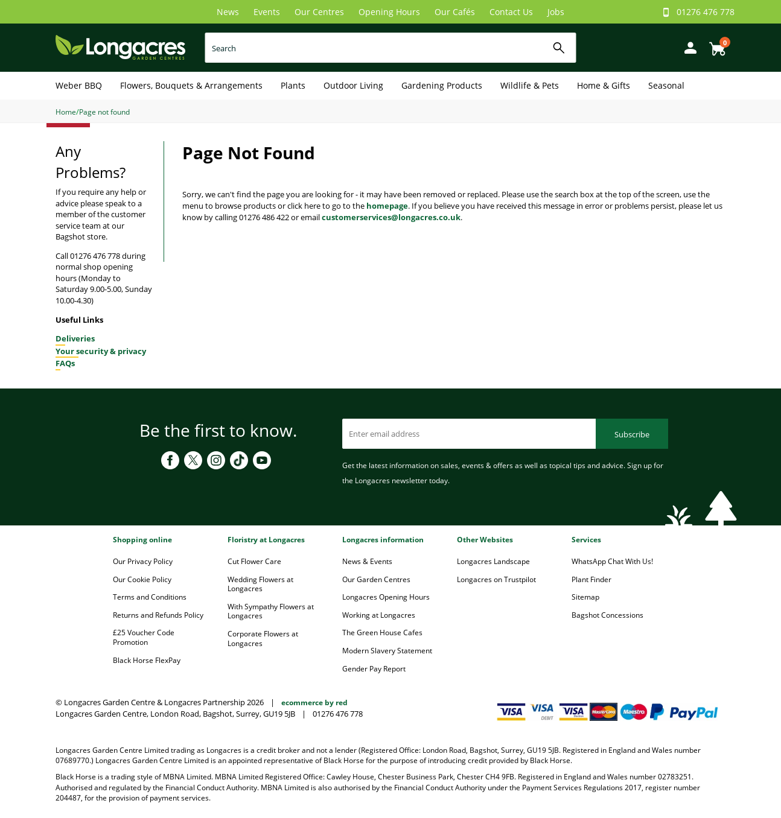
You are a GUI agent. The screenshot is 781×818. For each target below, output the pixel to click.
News (228, 11)
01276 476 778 (706, 11)
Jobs (555, 11)
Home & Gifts (603, 85)
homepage (387, 205)
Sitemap (585, 597)
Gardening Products (441, 85)
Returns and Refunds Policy (158, 615)
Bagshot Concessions (607, 615)
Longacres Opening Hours (386, 597)
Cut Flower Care (254, 561)
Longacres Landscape (493, 561)
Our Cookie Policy (142, 579)
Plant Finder (591, 579)
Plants (293, 85)
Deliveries (75, 338)
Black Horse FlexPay (146, 660)
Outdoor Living (353, 85)
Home (66, 112)
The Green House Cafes (382, 632)
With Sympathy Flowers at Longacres (271, 611)
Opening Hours (389, 11)
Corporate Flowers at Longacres (263, 638)
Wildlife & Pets (529, 85)
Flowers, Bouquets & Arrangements (191, 85)
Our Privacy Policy (143, 561)
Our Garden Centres (376, 579)
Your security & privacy (101, 351)
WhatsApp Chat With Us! (612, 561)
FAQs (65, 363)
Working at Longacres (378, 615)
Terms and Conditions (149, 597)
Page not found (104, 112)
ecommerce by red (314, 702)
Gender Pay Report (374, 669)
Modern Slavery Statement (387, 650)
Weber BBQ (79, 85)
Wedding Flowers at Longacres (260, 584)
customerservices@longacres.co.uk (391, 217)
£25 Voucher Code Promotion (143, 637)
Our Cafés (455, 11)
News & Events (367, 561)
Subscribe (631, 434)
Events (266, 11)
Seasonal (666, 85)
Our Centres (319, 11)
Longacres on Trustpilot (496, 579)
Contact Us (511, 11)
